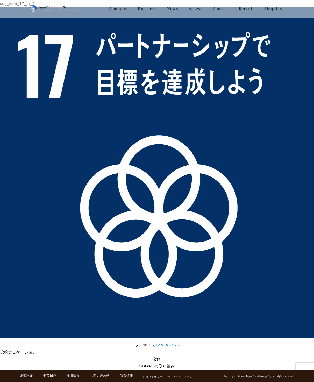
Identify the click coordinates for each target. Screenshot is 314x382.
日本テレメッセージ (55, 8)
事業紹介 (49, 375)
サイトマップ (154, 377)
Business (147, 8)
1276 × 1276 (167, 345)
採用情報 (73, 375)
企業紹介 (26, 375)
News (172, 8)
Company (118, 8)
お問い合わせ (100, 375)
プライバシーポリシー (181, 377)
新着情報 (126, 375)
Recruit (246, 8)
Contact (221, 8)
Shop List (274, 8)
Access (196, 8)
